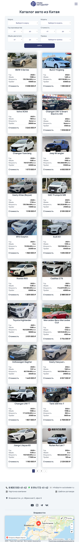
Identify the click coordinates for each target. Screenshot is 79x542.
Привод (44, 36)
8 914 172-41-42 (39, 487)
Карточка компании (17, 492)
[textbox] (23, 23)
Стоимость (45, 28)
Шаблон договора (66, 492)
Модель (44, 19)
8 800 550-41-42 (18, 487)
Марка (10, 19)
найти (39, 45)
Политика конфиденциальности (61, 541)
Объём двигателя (15, 36)
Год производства (15, 28)
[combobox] (23, 23)
